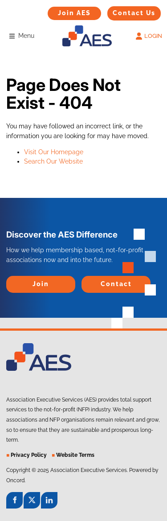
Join (12, 280)
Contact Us (123, 10)
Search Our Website (53, 161)
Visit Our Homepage (53, 152)
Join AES (60, 11)
